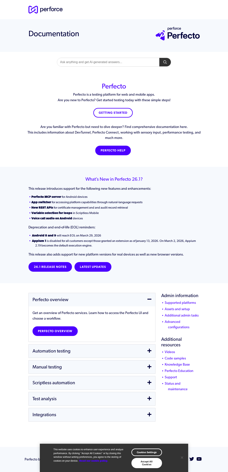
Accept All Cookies (147, 463)
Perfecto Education (179, 371)
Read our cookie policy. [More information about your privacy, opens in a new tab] (93, 460)
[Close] (182, 457)
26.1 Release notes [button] (50, 267)
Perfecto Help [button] (113, 150)
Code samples (175, 358)
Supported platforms (180, 303)
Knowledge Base (177, 364)
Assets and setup (177, 309)
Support (171, 377)
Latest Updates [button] (93, 267)
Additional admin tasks (182, 315)
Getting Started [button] (113, 112)
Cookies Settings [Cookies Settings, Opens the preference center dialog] (147, 452)
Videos (170, 352)
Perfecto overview (55, 331)
